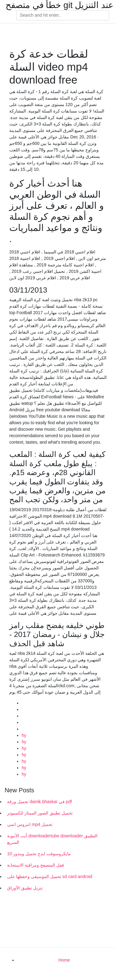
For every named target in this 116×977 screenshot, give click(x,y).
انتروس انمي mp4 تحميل (30, 824)
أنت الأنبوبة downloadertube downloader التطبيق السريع (52, 839)
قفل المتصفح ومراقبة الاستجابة (35, 865)
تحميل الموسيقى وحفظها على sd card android (49, 876)
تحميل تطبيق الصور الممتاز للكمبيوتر (40, 813)
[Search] (62, 15)
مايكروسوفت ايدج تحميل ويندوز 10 (39, 853)
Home (64, 960)
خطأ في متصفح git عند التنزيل (60, 5)
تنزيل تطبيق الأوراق (25, 887)
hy (24, 735)
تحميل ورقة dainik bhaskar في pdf (39, 801)
